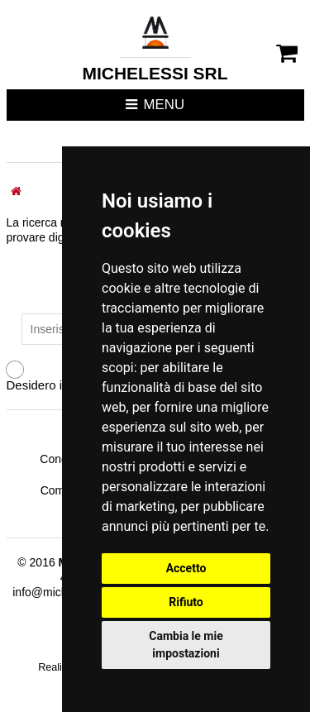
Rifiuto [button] (186, 602)
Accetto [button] (186, 568)
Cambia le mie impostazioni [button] (185, 644)
